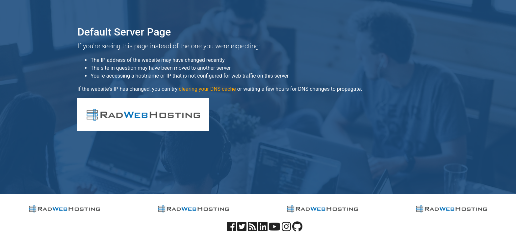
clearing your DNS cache (207, 89)
